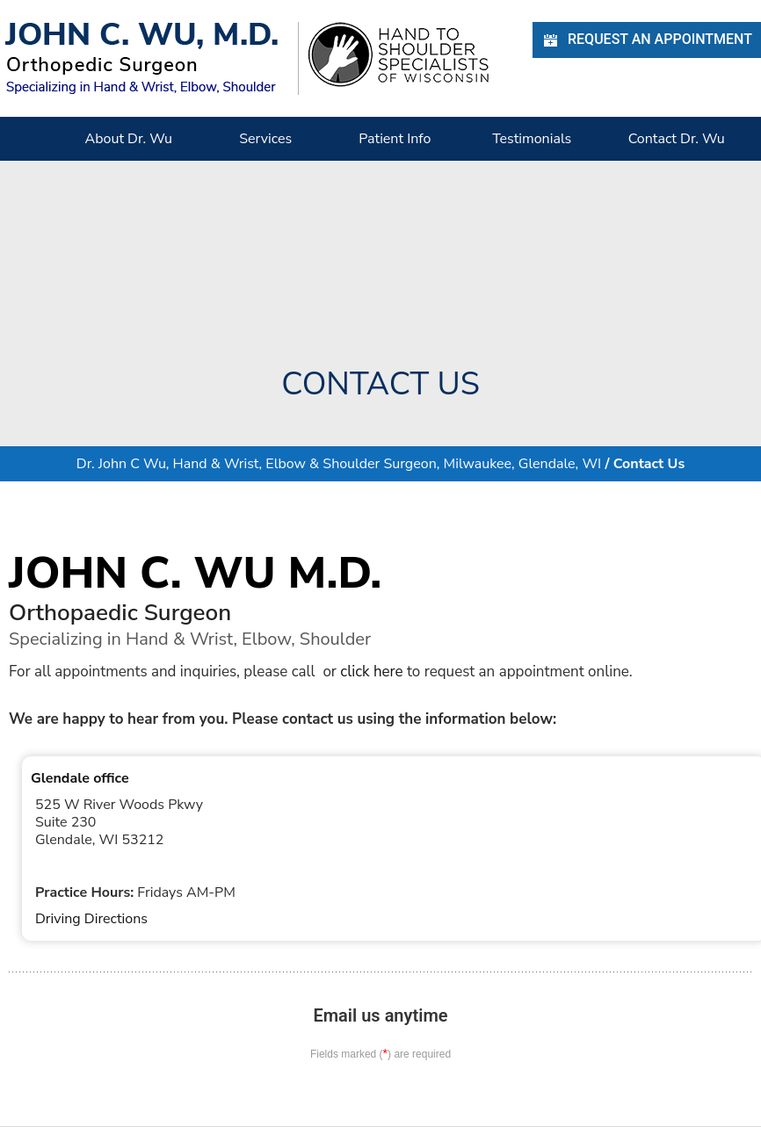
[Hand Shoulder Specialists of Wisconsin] (398, 54)
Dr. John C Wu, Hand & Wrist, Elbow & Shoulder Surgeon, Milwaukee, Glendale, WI (338, 463)
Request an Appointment (646, 40)
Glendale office (80, 778)
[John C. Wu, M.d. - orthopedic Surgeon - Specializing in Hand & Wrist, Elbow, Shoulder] (141, 57)
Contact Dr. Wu (676, 138)
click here (371, 671)
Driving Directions (91, 918)
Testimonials (531, 138)
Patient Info (395, 138)
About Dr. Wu (128, 138)
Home (31, 139)
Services (265, 138)
